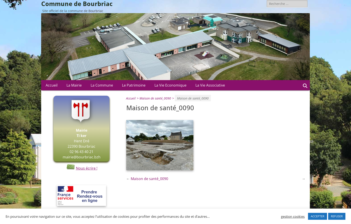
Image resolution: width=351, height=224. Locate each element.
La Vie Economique (170, 85)
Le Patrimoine (134, 85)
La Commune (102, 85)
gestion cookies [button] (293, 216)
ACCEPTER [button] (317, 216)
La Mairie (74, 85)
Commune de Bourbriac (77, 4)
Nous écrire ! (81, 168)
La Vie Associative (210, 85)
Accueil (52, 85)
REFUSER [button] (337, 216)
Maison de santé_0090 (157, 98)
